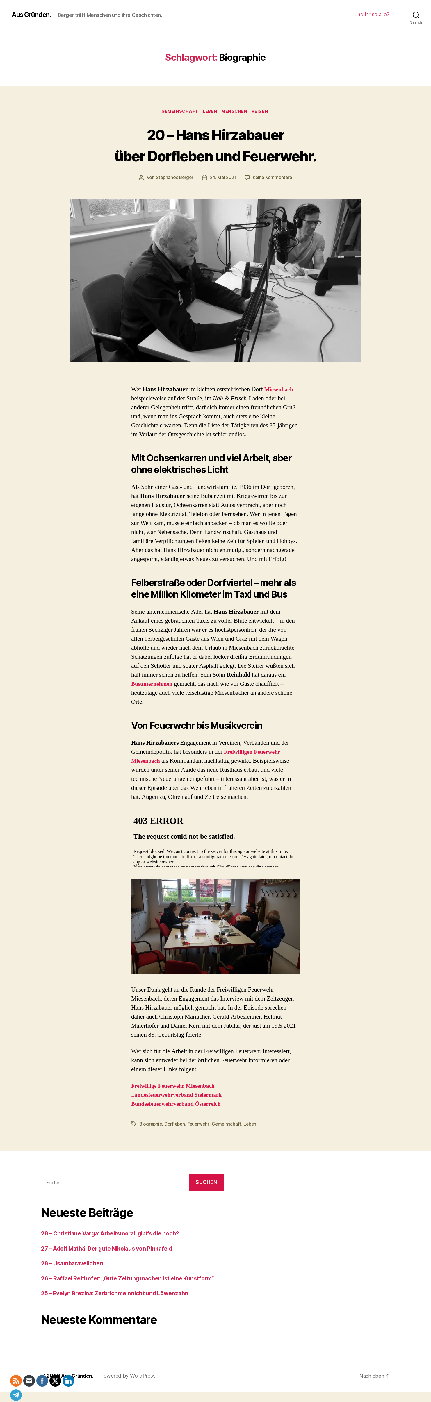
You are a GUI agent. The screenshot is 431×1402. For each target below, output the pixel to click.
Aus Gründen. (33, 14)
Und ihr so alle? (371, 14)
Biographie (151, 1125)
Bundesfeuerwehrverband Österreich (179, 1105)
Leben (210, 112)
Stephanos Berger (173, 178)
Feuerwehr (200, 1125)
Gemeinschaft (178, 112)
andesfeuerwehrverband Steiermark (182, 1096)
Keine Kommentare (274, 178)
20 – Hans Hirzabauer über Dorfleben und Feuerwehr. (216, 145)
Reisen (264, 112)
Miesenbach (279, 390)
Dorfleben (176, 1125)
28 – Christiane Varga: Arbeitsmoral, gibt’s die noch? (117, 1234)
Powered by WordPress (130, 1386)
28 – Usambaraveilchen (75, 1264)
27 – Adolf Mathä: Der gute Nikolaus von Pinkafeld (113, 1249)
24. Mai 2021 (223, 178)
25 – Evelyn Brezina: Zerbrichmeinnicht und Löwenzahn (120, 1303)
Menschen (236, 112)
